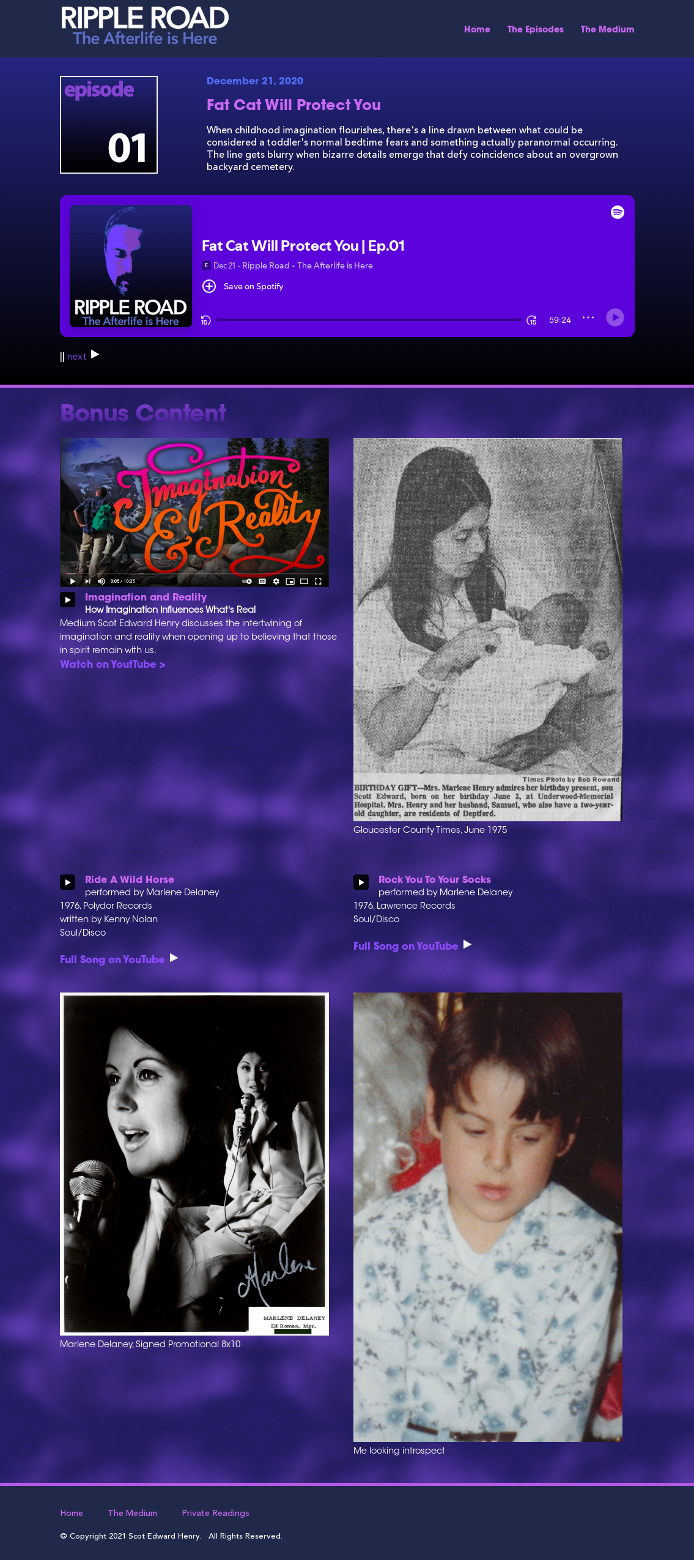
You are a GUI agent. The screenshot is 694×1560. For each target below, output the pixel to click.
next (83, 357)
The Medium (608, 30)
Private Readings (215, 1513)
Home (477, 30)
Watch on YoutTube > (113, 665)
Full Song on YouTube (119, 961)
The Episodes (536, 30)
